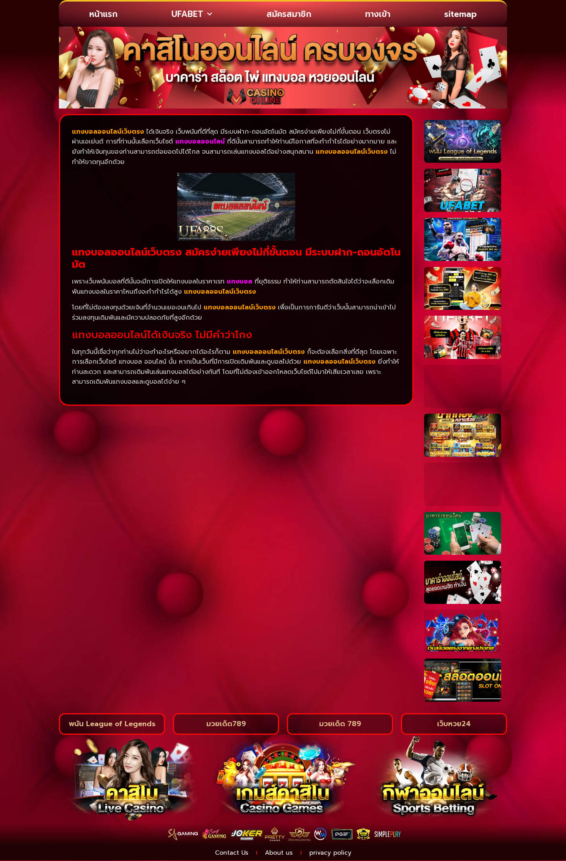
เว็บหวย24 (454, 723)
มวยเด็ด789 (226, 723)
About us (279, 853)
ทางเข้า (377, 14)
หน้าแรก (103, 14)
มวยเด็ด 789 (340, 723)
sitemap (460, 14)
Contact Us (229, 853)
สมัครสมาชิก (288, 14)
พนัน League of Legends (112, 723)
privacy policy (333, 853)
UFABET (191, 14)
